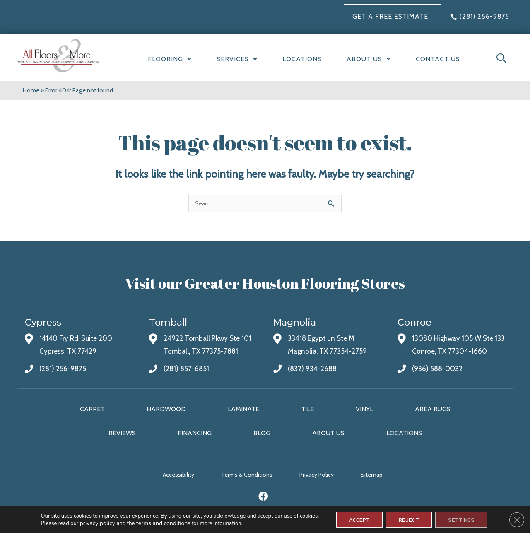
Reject (409, 519)
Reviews (122, 433)
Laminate (243, 409)
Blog (261, 433)
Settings (461, 519)
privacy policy (97, 523)
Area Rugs (432, 409)
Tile (307, 409)
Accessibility (178, 474)
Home (31, 90)
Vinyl (364, 409)
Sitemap (372, 474)
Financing (195, 433)
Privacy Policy (316, 474)
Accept (359, 519)
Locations (404, 433)
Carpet (92, 409)
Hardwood (166, 409)
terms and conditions (163, 523)
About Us (328, 433)
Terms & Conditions (246, 474)
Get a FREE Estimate (390, 16)
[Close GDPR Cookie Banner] (516, 519)
